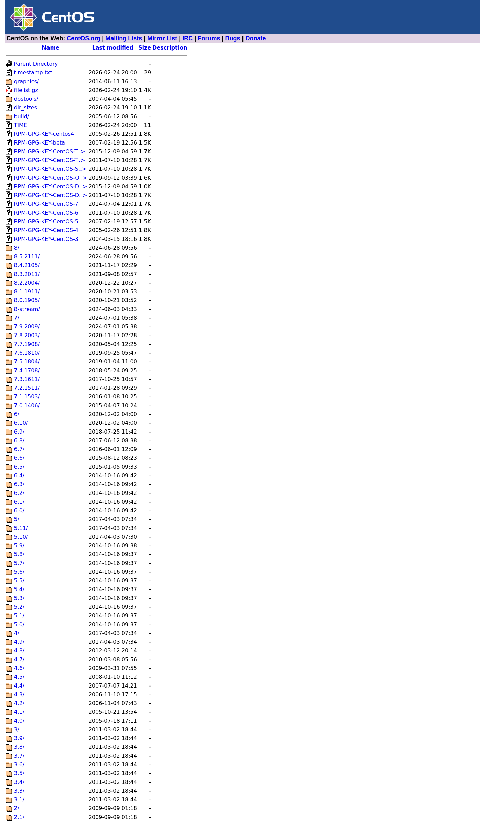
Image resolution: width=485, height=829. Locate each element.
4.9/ (19, 642)
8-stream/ (27, 309)
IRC (187, 38)
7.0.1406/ (27, 405)
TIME (20, 125)
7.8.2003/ (27, 335)
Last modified (113, 47)
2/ (16, 808)
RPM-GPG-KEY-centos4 (44, 134)
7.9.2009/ (27, 326)
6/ (16, 414)
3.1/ (19, 799)
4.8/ (19, 650)
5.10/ (21, 537)
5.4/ (19, 589)
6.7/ (19, 449)
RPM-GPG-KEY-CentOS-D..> (50, 186)
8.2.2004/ (27, 283)
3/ (16, 729)
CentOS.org (83, 38)
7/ (16, 318)
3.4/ (19, 782)
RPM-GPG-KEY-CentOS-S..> (50, 169)
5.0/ (19, 624)
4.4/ (19, 685)
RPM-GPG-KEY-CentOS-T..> (49, 151)
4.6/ (19, 668)
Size (144, 47)
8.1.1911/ (27, 291)
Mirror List (162, 38)
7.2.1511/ (27, 388)
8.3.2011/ (27, 274)
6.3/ (19, 484)
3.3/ (19, 791)
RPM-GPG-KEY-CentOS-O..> (50, 177)
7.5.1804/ (27, 361)
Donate (256, 38)
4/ (16, 633)
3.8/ (19, 747)
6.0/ (19, 510)
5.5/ (19, 580)
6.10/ (21, 423)
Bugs (232, 38)
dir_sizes (25, 107)
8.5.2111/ (27, 256)
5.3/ (19, 598)
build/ (21, 116)
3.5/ (19, 773)
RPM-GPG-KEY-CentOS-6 (46, 213)
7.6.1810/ (27, 353)
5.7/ (19, 563)
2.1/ (19, 817)
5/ (16, 519)
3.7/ (19, 756)
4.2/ (19, 703)
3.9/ (19, 738)
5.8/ (19, 554)
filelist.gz (26, 90)
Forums (209, 38)
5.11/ (21, 528)
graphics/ (26, 81)
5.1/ (19, 615)
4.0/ (19, 721)
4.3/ (19, 694)
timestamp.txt (33, 72)
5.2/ (19, 607)
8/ (16, 248)
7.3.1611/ (27, 379)
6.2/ (19, 493)
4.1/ (19, 712)
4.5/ (19, 677)
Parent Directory (36, 64)
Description (169, 47)
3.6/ (19, 764)
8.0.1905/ (27, 300)
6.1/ (19, 502)
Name (50, 47)
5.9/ (19, 545)
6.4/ (19, 475)
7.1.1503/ (27, 396)
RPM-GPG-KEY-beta (39, 142)
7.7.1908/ (27, 344)
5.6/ (19, 572)
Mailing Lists (123, 38)
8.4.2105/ (27, 265)
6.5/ (19, 467)
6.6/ (19, 458)
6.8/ (19, 440)
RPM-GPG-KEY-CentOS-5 (46, 221)
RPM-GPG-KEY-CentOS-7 (46, 204)
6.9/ (19, 431)
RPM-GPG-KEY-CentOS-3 (46, 239)
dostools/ (26, 99)
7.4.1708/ (27, 370)
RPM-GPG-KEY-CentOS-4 (46, 230)
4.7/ (19, 659)
